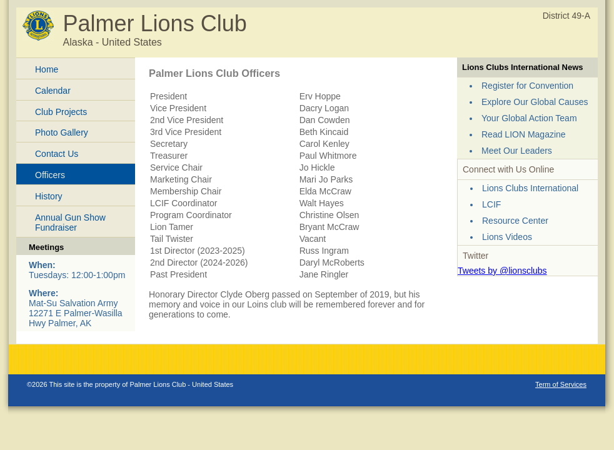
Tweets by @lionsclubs (502, 271)
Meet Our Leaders (516, 151)
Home (46, 69)
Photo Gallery (61, 133)
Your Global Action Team (529, 118)
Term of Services (560, 384)
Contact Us (56, 154)
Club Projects (61, 112)
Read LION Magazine (523, 134)
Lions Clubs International (530, 188)
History (49, 196)
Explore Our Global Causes (534, 102)
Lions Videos (507, 237)
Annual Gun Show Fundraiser (70, 222)
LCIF (491, 204)
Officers (50, 175)
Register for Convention (527, 86)
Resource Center (515, 221)
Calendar (53, 91)
